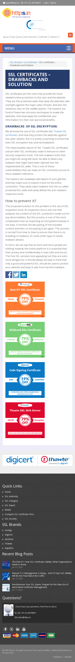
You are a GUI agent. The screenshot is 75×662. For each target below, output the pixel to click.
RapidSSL (9, 548)
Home (8, 491)
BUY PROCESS (30, 37)
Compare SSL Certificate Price (19, 514)
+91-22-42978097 (31, 2)
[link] (38, 25)
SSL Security (11, 518)
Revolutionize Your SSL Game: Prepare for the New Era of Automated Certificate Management (40, 586)
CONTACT (54, 37)
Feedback (57, 657)
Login (46, 3)
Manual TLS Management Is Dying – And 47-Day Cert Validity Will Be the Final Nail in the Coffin (41, 574)
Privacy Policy (8, 653)
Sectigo (8, 530)
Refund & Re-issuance (61, 650)
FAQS (12, 37)
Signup (53, 3)
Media (8, 509)
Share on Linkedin (23, 274)
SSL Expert (10, 505)
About (6, 37)
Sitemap (68, 657)
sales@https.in (11, 2)
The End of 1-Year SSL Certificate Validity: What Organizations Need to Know (42, 563)
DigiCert (9, 534)
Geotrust (9, 539)
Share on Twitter (16, 274)
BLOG (19, 37)
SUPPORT (43, 37)
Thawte (8, 543)
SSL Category (11, 500)
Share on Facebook (8, 274)
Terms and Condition (41, 650)
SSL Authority (11, 496)
